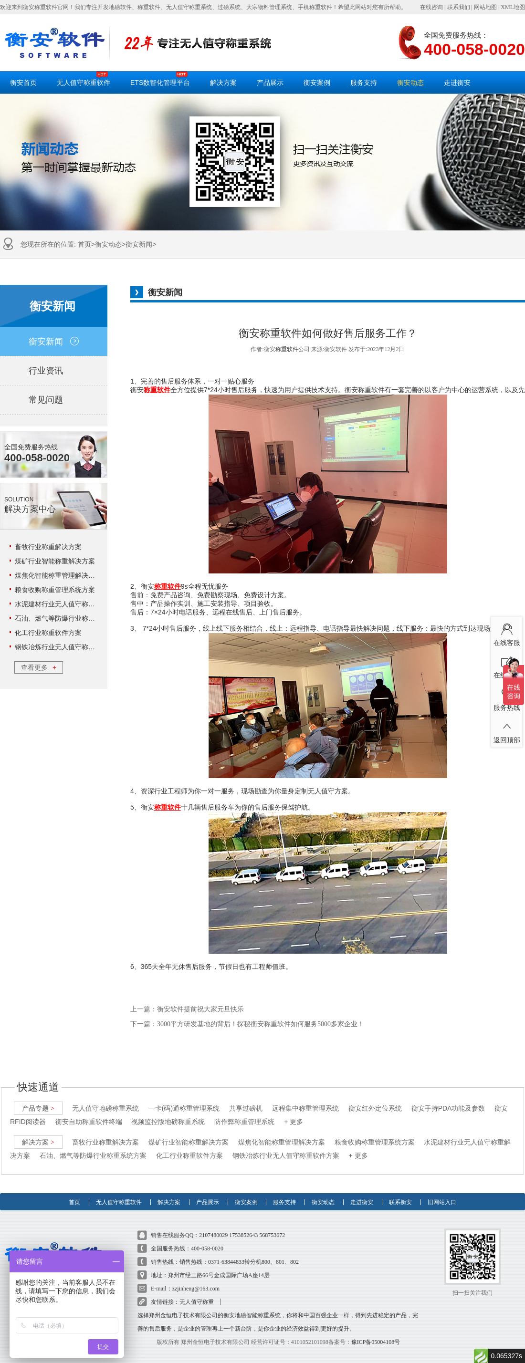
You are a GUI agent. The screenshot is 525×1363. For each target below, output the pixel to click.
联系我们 (458, 7)
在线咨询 (431, 7)
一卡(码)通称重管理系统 (184, 1099)
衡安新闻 (139, 244)
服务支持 (363, 82)
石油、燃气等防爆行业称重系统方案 (68, 618)
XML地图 (513, 7)
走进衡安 (457, 82)
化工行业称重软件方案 (48, 632)
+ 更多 (293, 1112)
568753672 (272, 1226)
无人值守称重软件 (83, 78)
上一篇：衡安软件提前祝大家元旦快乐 (187, 1009)
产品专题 (38, 1099)
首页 (84, 244)
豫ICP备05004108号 (375, 1333)
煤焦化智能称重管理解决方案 (58, 575)
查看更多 (38, 667)
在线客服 (506, 632)
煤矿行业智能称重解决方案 (55, 561)
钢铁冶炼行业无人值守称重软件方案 (68, 647)
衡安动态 (410, 82)
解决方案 (223, 82)
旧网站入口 (442, 1189)
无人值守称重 (196, 1293)
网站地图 (485, 7)
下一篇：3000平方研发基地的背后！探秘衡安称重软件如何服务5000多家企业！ (247, 1024)
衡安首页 (23, 82)
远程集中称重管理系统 (305, 1099)
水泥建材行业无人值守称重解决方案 (68, 604)
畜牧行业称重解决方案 (48, 547)
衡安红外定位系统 (375, 1099)
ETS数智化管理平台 (160, 78)
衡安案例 (317, 82)
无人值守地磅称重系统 (105, 1099)
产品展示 (270, 82)
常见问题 (54, 400)
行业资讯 (54, 370)
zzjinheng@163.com (196, 1279)
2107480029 (213, 1226)
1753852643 (243, 1226)
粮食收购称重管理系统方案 (55, 589)
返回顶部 (506, 730)
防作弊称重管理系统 (244, 1112)
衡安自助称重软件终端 (88, 1112)
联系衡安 (400, 1189)
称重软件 (286, 349)
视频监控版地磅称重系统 (168, 1112)
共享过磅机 (245, 1099)
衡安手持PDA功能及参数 (448, 1099)
